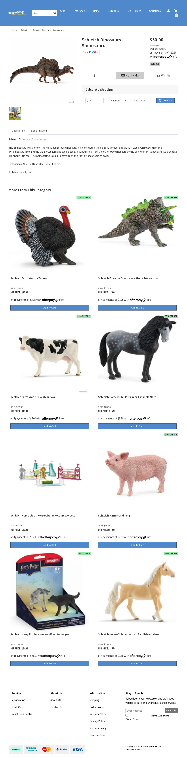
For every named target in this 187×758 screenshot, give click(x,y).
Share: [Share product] (90, 52)
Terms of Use (97, 735)
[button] (164, 75)
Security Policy (97, 728)
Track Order (18, 707)
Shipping (94, 700)
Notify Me (130, 75)
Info (174, 56)
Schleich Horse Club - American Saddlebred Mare (128, 634)
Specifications (39, 130)
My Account (18, 700)
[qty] (94, 100)
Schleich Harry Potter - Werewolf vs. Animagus (39, 634)
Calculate (165, 100)
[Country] (118, 100)
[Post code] (142, 100)
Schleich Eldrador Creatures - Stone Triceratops (128, 278)
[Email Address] (145, 710)
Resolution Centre (22, 714)
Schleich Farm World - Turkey (28, 278)
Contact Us (56, 707)
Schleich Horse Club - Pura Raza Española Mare (127, 397)
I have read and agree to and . (149, 717)
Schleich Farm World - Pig (114, 515)
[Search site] (54, 13)
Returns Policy (97, 714)
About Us (55, 700)
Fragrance (79, 11)
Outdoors (113, 11)
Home (96, 11)
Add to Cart (49, 307)
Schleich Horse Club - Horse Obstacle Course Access (42, 515)
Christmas (155, 11)
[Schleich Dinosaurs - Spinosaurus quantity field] (96, 75)
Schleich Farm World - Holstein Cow (32, 397)
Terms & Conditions (160, 715)
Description (18, 130)
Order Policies (97, 707)
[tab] (18, 131)
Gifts (62, 11)
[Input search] (42, 13)
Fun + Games (134, 11)
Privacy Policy (97, 721)
